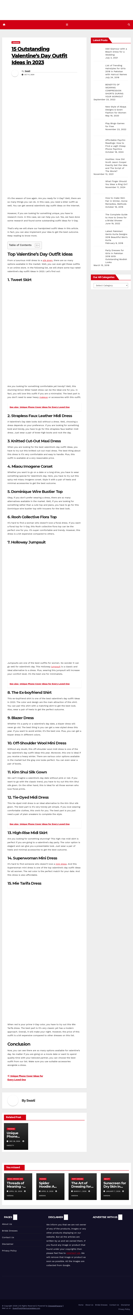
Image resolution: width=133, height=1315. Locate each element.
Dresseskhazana (55, 1306)
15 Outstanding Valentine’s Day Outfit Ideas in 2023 (39, 56)
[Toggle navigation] (67, 24)
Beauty (107, 1179)
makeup (43, 397)
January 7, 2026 (113, 1191)
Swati (27, 71)
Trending (15, 42)
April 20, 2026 (16, 1191)
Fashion (43, 1179)
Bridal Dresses (9, 1231)
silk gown (48, 260)
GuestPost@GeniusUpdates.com (26, 1308)
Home (80, 1305)
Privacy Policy (9, 1250)
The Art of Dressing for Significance (81, 1186)
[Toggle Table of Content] (36, 245)
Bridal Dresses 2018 (15, 1179)
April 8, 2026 (48, 1191)
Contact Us (8, 1237)
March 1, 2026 (80, 1191)
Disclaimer (7, 1244)
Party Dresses (77, 1179)
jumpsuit (55, 666)
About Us (7, 1224)
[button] (129, 24)
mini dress (61, 864)
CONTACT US (73, 1253)
